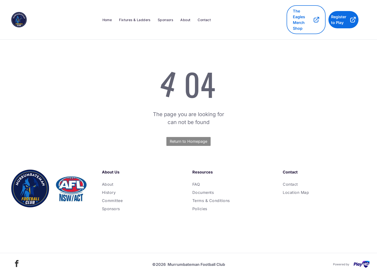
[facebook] (16, 264)
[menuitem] (107, 19)
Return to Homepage (188, 141)
